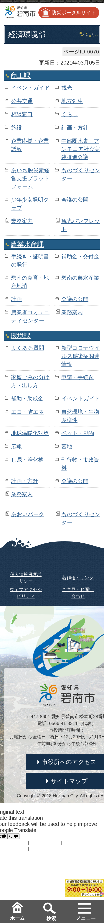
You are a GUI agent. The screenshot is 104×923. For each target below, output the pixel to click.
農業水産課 (27, 244)
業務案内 (22, 221)
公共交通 (22, 101)
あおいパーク (27, 514)
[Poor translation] (13, 836)
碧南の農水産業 (80, 278)
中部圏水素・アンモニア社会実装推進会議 (80, 149)
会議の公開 (74, 200)
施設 (16, 128)
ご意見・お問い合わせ (78, 593)
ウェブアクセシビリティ (26, 593)
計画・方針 (74, 128)
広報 (16, 446)
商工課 (21, 75)
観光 (66, 88)
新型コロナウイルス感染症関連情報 (80, 356)
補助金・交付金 (80, 256)
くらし (69, 114)
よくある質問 (27, 348)
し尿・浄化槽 (27, 460)
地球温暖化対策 (30, 433)
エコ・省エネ (27, 412)
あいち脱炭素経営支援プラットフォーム (30, 178)
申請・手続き (77, 377)
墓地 (66, 446)
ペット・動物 (77, 433)
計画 (16, 299)
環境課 (21, 336)
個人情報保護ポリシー (26, 577)
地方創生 (72, 101)
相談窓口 (22, 114)
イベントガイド (30, 88)
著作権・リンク (78, 577)
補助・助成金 (27, 398)
